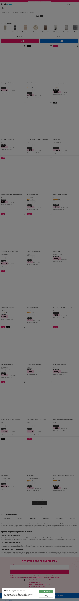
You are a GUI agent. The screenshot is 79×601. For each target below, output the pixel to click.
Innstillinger (46, 595)
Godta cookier (46, 591)
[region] (28, 593)
